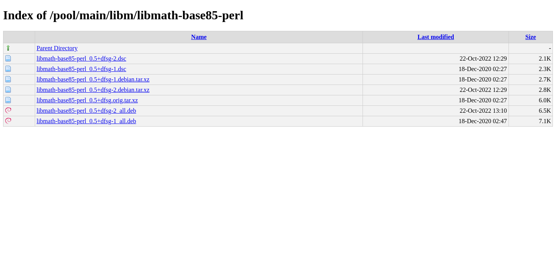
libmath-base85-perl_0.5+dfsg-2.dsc (81, 58)
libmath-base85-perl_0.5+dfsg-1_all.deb (86, 121)
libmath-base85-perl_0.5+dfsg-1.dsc (81, 69)
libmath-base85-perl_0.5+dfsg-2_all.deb (86, 110)
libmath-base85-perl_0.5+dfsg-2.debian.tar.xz (93, 89)
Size (530, 37)
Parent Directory (57, 48)
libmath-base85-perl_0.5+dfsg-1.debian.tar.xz (93, 79)
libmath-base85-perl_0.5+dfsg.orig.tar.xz (87, 100)
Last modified (435, 37)
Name (199, 37)
